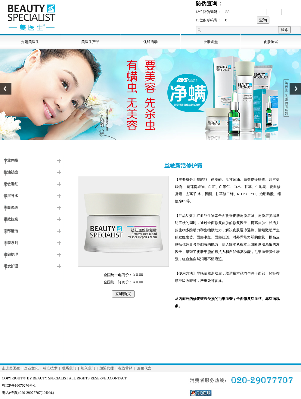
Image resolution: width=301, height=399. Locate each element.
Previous (5, 92)
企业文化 (31, 368)
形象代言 (144, 368)
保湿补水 (11, 196)
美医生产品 (90, 42)
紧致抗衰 (11, 219)
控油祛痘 (11, 172)
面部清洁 (11, 231)
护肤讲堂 (210, 42)
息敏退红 (11, 184)
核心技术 (50, 368)
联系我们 (69, 368)
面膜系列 (11, 243)
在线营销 (125, 368)
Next (295, 92)
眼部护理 (11, 254)
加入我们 (88, 368)
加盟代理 (106, 368)
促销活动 (150, 42)
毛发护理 (11, 266)
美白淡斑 (11, 207)
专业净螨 (11, 160)
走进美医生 (30, 42)
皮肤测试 (271, 42)
